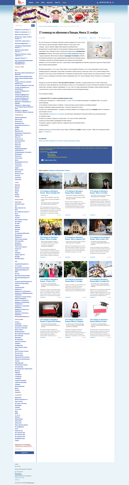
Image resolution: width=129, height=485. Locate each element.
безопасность (19, 121)
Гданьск (17, 189)
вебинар (17, 417)
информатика (19, 135)
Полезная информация (22, 43)
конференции (19, 345)
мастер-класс (19, 353)
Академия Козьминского (22, 264)
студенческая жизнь (20, 380)
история (17, 223)
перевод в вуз (19, 431)
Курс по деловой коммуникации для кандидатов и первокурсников (24, 62)
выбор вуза (18, 397)
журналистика (19, 131)
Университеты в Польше (23, 29)
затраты (17, 218)
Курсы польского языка (22, 34)
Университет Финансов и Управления (22, 310)
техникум (17, 384)
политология (18, 158)
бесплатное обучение (21, 328)
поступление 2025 (20, 436)
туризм (17, 168)
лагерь (17, 231)
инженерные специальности (23, 133)
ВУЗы (42, 2)
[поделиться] (82, 38)
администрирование (20, 117)
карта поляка (19, 401)
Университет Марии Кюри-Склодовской (22, 303)
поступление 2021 (20, 433)
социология (18, 166)
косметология (19, 139)
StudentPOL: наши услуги (23, 41)
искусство (18, 137)
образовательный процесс (22, 359)
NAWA (16, 413)
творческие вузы (19, 287)
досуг (16, 214)
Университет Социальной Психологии (22, 306)
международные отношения (23, 152)
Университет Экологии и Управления (21, 314)
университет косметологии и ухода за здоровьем (23, 297)
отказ (16, 429)
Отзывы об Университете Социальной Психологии (22, 95)
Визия (16, 272)
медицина (18, 147)
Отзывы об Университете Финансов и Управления (22, 99)
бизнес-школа (19, 330)
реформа (17, 373)
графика (17, 127)
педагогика (18, 156)
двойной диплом (20, 332)
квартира (17, 227)
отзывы (17, 361)
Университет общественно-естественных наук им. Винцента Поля (24, 106)
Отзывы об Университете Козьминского (22, 88)
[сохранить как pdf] (105, 38)
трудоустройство (20, 255)
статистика (18, 409)
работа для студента (21, 247)
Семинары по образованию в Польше (23, 46)
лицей (16, 349)
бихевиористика (19, 123)
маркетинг (18, 145)
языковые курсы (19, 258)
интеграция (18, 221)
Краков (17, 191)
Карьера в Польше (21, 58)
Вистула (17, 274)
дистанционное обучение (22, 334)
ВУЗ (16, 279)
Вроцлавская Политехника (22, 276)
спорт (16, 251)
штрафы (17, 257)
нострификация (19, 427)
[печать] (93, 38)
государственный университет (23, 281)
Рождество (18, 249)
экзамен (17, 390)
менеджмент (18, 154)
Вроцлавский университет (22, 277)
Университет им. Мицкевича (23, 291)
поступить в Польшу (20, 403)
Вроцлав (17, 187)
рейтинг (17, 285)
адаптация (18, 202)
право (16, 160)
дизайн (17, 129)
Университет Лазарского (22, 300)
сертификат (18, 374)
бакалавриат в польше (21, 326)
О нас (37, 2)
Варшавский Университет (22, 270)
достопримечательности (22, 212)
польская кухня (19, 241)
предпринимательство (21, 162)
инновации (18, 337)
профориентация (20, 438)
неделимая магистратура (22, 357)
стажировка (18, 376)
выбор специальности (21, 399)
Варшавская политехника (22, 268)
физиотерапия (19, 170)
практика (17, 371)
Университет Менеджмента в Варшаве (23, 102)
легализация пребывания (22, 233)
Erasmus (17, 322)
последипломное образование (23, 369)
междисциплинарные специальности (21, 149)
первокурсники (19, 363)
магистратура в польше (21, 351)
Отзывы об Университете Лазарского (22, 92)
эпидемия (17, 392)
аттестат (17, 415)
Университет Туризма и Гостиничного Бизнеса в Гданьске (24, 111)
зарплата (17, 216)
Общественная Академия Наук (23, 76)
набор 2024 (18, 423)
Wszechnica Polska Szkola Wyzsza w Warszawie (24, 73)
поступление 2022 (20, 434)
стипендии (18, 378)
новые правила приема (21, 425)
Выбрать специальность (23, 32)
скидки (17, 440)
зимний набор (19, 419)
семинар (17, 407)
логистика (18, 143)
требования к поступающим (56, 114)
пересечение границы (21, 239)
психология (18, 164)
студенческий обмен (20, 382)
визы (16, 210)
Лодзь (16, 193)
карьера (17, 225)
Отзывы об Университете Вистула (24, 85)
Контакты (49, 2)
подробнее (43, 215)
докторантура (19, 335)
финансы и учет (19, 174)
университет (18, 289)
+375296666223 (47, 132)
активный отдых (19, 204)
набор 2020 (18, 421)
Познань (17, 196)
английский (18, 324)
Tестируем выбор (70, 100)
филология (18, 172)
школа (17, 388)
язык (16, 411)
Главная (31, 2)
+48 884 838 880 (103, 2)
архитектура (18, 119)
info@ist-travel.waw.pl (19, 477)
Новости (57, 2)
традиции (17, 253)
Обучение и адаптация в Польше (22, 50)
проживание (18, 245)
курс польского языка (21, 347)
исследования (19, 339)
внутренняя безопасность (22, 125)
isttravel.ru (17, 479)
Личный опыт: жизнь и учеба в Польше (23, 37)
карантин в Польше (20, 341)
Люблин (17, 195)
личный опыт (18, 235)
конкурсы (17, 343)
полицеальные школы (21, 365)
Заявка (64, 2)
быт (16, 206)
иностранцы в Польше (21, 219)
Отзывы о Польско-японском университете (23, 82)
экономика (18, 178)
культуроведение (20, 141)
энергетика (18, 179)
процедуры (18, 405)
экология (17, 176)
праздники (18, 243)
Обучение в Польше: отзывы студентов (23, 55)
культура (17, 229)
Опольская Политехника (21, 283)
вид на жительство (20, 208)
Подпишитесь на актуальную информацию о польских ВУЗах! (23, 445)
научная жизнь (19, 355)
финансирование (20, 386)
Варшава (17, 185)
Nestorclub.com (31, 482)
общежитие (18, 237)
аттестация (18, 266)
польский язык (19, 367)
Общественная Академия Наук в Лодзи (24, 79)
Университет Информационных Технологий (24, 294)
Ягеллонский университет (22, 316)
